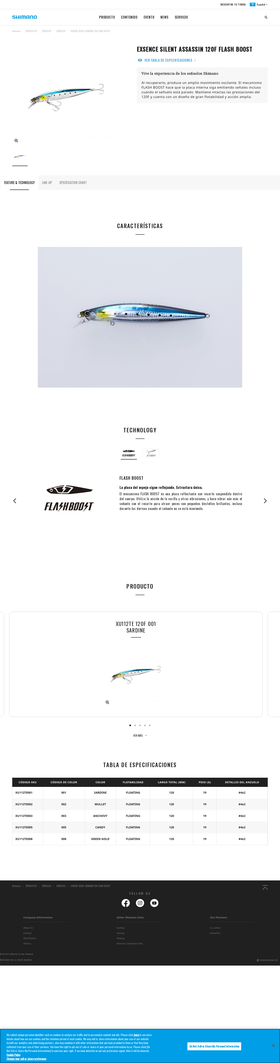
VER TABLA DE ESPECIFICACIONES (168, 60)
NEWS (164, 17)
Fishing (120, 1030)
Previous (16, 506)
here (136, 1039)
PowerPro (215, 1030)
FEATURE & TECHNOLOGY (19, 188)
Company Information (38, 1015)
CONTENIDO (129, 17)
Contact (27, 1030)
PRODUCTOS (31, 31)
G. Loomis (215, 1025)
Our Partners (218, 1015)
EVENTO (149, 17)
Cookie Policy (13, 1058)
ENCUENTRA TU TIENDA (232, 4)
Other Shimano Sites (130, 1015)
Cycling (120, 1025)
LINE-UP (47, 188)
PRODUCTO (107, 17)
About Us (28, 1025)
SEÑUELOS (46, 31)
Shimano (16, 31)
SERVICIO (181, 17)
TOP (265, 33)
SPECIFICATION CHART (73, 188)
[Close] (273, 1049)
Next (264, 506)
